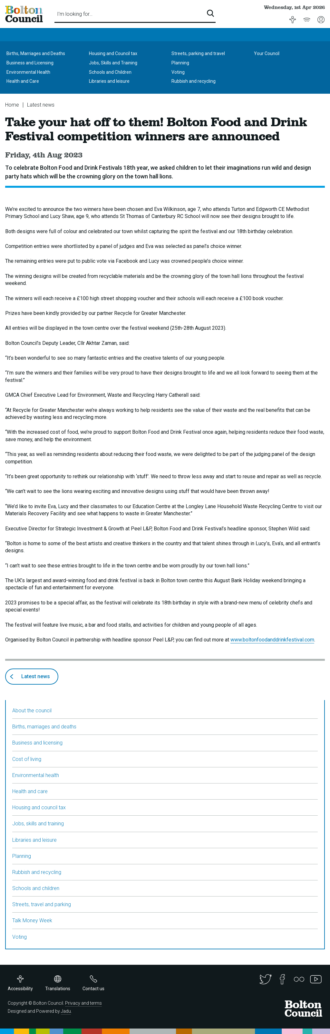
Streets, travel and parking (41, 904)
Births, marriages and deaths (44, 727)
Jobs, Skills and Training (113, 62)
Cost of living (26, 759)
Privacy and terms (83, 1003)
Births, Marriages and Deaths (35, 53)
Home (12, 105)
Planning (180, 62)
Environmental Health (28, 72)
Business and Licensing (29, 62)
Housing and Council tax (113, 53)
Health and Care (22, 81)
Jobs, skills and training (38, 824)
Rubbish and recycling (193, 81)
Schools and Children (110, 72)
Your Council (266, 53)
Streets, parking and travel (198, 53)
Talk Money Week (32, 920)
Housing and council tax (39, 807)
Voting (178, 72)
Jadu (66, 1011)
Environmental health (35, 775)
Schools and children (35, 888)
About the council (32, 710)
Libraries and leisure (109, 81)
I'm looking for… (74, 14)
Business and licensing (37, 743)
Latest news (40, 105)
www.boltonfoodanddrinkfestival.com (272, 640)
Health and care (30, 791)
